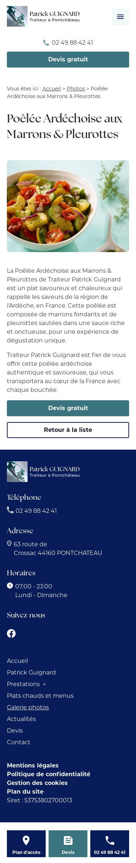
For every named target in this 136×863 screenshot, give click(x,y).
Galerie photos (28, 707)
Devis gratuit (68, 59)
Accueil (51, 88)
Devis (15, 730)
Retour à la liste (68, 429)
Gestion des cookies (37, 782)
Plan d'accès (26, 852)
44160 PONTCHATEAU (58, 548)
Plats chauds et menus (40, 695)
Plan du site (25, 791)
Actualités (21, 719)
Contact (18, 742)
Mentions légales (33, 765)
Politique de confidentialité (48, 774)
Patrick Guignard (31, 672)
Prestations (23, 684)
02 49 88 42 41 (72, 42)
